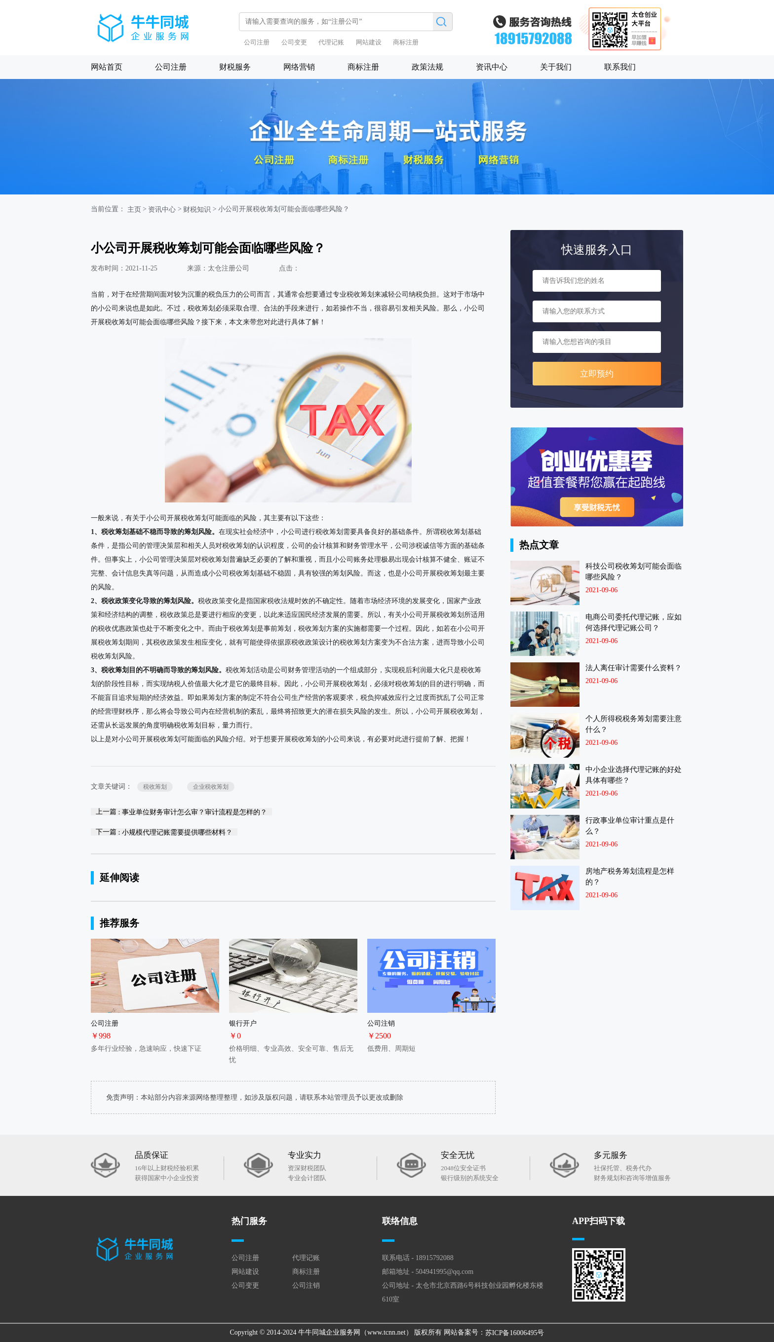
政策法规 (427, 67)
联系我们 (620, 67)
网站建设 (369, 42)
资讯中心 (491, 67)
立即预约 (597, 374)
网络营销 (299, 67)
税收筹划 (155, 786)
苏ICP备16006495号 (514, 1333)
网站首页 (106, 67)
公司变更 (294, 42)
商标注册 (406, 42)
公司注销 (306, 1285)
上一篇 (181, 811)
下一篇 (164, 832)
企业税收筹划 (211, 786)
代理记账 (331, 42)
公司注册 (257, 42)
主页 (134, 209)
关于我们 (556, 67)
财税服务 (235, 67)
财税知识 (197, 209)
